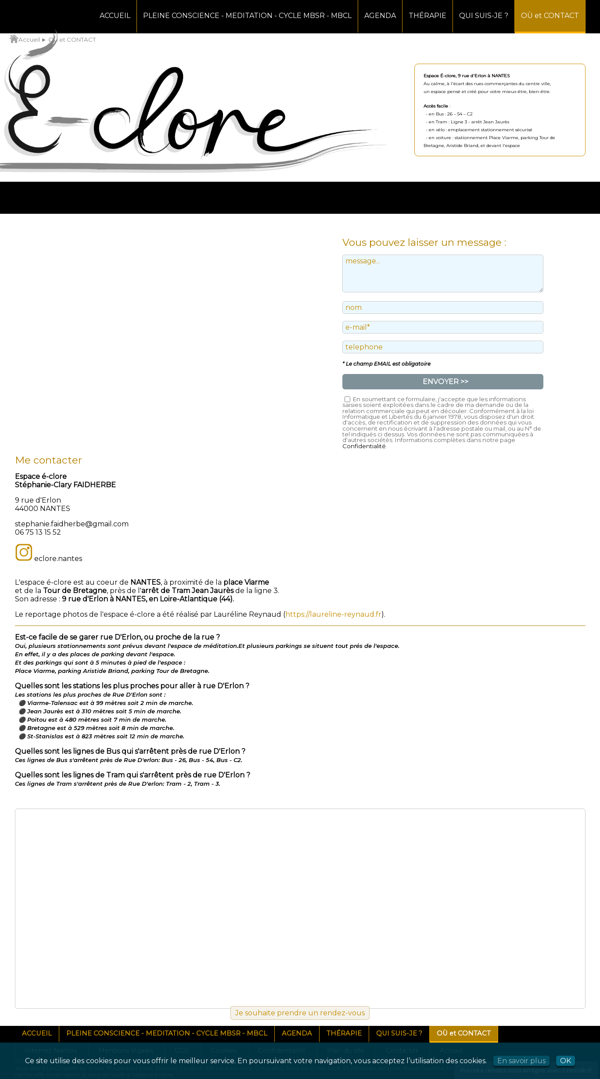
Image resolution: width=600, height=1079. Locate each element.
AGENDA (380, 15)
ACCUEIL (115, 15)
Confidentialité (364, 446)
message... (442, 273)
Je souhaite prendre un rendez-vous (300, 1013)
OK (565, 1061)
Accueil (24, 39)
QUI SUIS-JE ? (483, 15)
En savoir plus (521, 1061)
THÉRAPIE (427, 15)
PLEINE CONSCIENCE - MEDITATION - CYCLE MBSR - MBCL (247, 15)
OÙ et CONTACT (550, 15)
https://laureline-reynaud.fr (333, 614)
